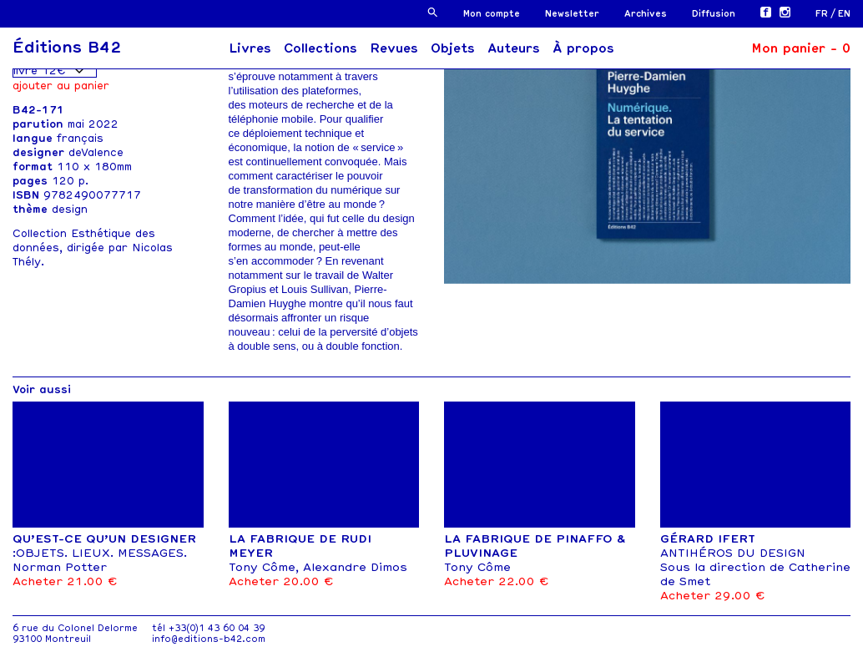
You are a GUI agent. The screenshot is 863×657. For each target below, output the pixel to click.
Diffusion (713, 13)
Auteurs (513, 48)
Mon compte (491, 13)
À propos (583, 48)
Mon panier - (800, 48)
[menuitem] (826, 14)
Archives (645, 13)
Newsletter (572, 13)
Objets (453, 48)
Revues (394, 48)
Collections (320, 48)
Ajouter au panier (61, 85)
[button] (432, 12)
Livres (250, 48)
